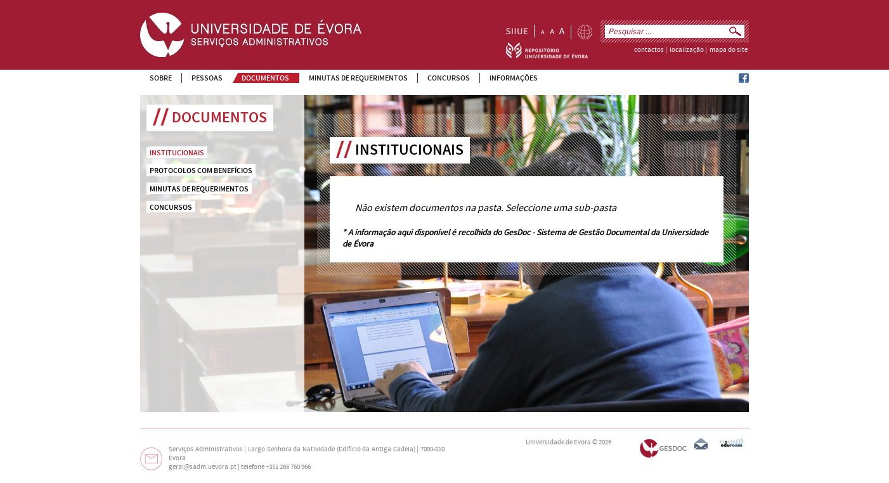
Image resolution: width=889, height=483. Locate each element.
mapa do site (729, 50)
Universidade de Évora (558, 442)
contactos (649, 50)
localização (687, 50)
